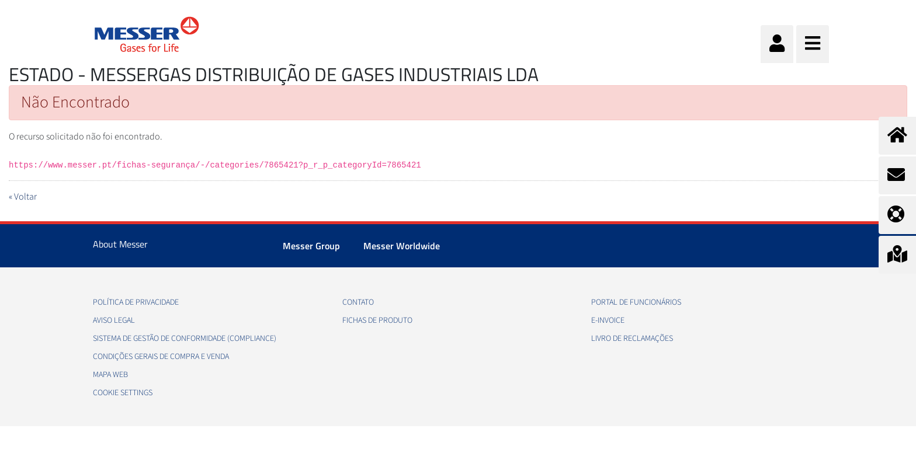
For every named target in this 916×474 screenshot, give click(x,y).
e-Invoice (607, 320)
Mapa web (110, 375)
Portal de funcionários (636, 302)
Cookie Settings (122, 393)
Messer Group (311, 246)
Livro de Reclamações (632, 338)
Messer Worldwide (401, 246)
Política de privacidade (136, 302)
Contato (358, 302)
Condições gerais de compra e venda (161, 357)
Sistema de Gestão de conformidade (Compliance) (184, 338)
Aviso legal (114, 320)
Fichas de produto (377, 320)
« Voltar (23, 196)
